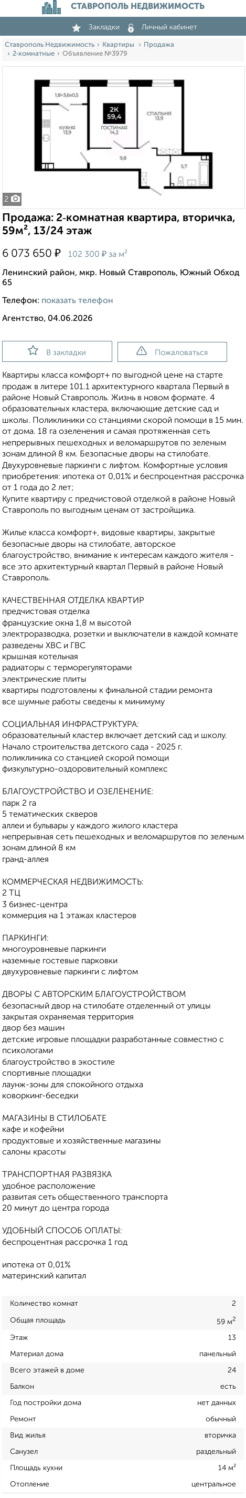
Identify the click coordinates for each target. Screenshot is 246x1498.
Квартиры (119, 44)
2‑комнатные (34, 53)
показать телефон (77, 301)
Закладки (96, 27)
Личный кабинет (162, 27)
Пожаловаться (172, 351)
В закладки (57, 351)
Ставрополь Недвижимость (49, 44)
